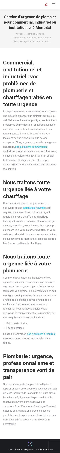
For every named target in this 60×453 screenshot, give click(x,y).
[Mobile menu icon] (54, 5)
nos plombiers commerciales (31, 146)
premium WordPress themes (40, 449)
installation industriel (34, 207)
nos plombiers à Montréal (41, 333)
